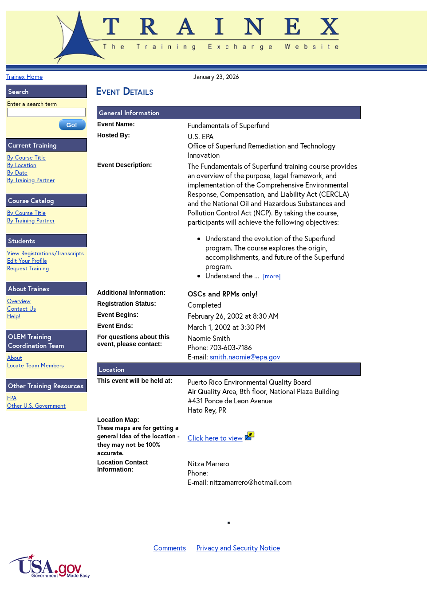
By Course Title (26, 157)
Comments (170, 547)
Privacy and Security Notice (238, 547)
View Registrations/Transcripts (45, 253)
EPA (11, 398)
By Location (21, 165)
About (14, 358)
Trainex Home (24, 76)
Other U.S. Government (36, 406)
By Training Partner (31, 180)
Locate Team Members (35, 365)
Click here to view (215, 437)
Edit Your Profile (27, 261)
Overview (19, 301)
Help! (13, 316)
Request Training (28, 268)
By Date (17, 172)
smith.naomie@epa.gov (245, 356)
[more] (271, 276)
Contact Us (21, 308)
